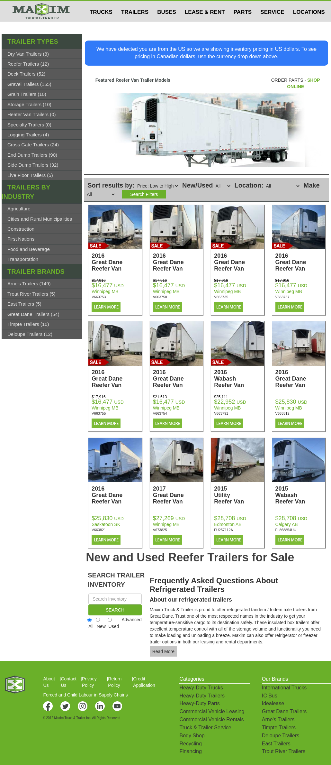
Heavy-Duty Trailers (201, 695)
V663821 (99, 530)
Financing (190, 751)
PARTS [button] (243, 25)
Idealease (273, 703)
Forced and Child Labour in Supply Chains (85, 694)
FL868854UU (285, 530)
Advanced (131, 619)
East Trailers (276, 743)
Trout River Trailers (283, 751)
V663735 (221, 297)
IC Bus (269, 695)
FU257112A (223, 530)
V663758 (160, 297)
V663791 (221, 413)
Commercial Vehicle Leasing (211, 711)
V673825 (160, 530)
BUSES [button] (166, 25)
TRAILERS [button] (134, 25)
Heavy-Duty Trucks (201, 687)
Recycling (190, 743)
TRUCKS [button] (101, 25)
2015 (239, 495)
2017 (178, 495)
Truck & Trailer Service (205, 727)
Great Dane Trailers (284, 711)
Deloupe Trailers (281, 735)
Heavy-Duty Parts (199, 703)
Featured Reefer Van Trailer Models (132, 80)
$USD (246, 7)
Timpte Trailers (279, 727)
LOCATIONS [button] (309, 25)
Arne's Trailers (278, 719)
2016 (116, 262)
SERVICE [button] (272, 25)
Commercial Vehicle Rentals (211, 719)
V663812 (282, 413)
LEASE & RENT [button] (205, 25)
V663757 (282, 297)
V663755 (99, 413)
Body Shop (191, 735)
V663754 (160, 413)
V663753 (99, 297)
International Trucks (284, 687)
